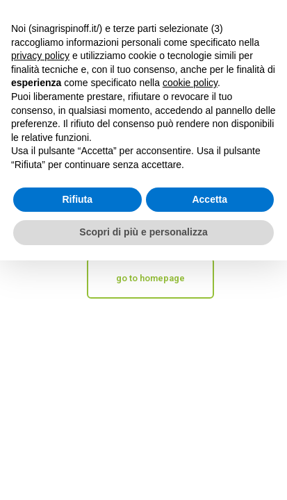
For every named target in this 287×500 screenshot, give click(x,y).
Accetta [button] (209, 199)
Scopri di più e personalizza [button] (143, 232)
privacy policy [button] (40, 55)
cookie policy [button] (190, 82)
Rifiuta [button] (77, 199)
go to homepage (150, 278)
